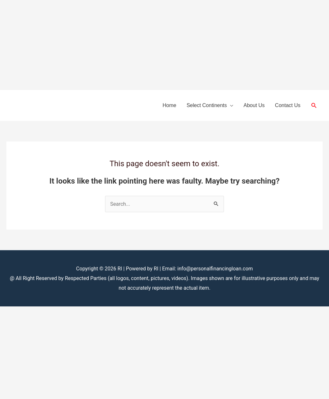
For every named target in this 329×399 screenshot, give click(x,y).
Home (169, 105)
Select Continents (207, 105)
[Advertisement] (164, 45)
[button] (314, 105)
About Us (254, 105)
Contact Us (287, 105)
